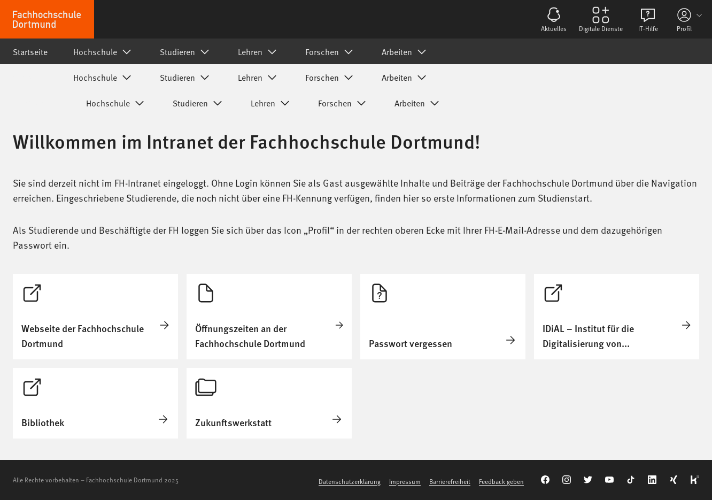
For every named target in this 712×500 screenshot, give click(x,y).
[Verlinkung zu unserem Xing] (673, 479)
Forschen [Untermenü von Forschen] (330, 51)
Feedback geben (501, 481)
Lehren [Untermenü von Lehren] (259, 51)
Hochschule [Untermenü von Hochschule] (103, 51)
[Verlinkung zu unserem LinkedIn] (652, 479)
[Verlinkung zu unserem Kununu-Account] (695, 479)
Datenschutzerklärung (350, 481)
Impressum (405, 481)
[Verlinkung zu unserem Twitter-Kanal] (588, 479)
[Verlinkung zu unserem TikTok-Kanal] (630, 479)
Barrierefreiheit (449, 481)
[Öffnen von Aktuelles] (553, 19)
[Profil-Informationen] (690, 19)
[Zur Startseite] (47, 19)
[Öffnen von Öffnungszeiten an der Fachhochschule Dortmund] (269, 316)
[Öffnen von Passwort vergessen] (442, 316)
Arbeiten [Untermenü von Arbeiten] (405, 51)
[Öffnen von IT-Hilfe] (647, 19)
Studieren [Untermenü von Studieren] (186, 51)
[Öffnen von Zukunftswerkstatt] (269, 403)
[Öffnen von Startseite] (95, 316)
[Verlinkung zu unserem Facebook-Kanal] (545, 479)
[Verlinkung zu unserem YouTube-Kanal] (609, 479)
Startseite (30, 51)
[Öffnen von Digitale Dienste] (600, 19)
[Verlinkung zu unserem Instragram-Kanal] (566, 479)
